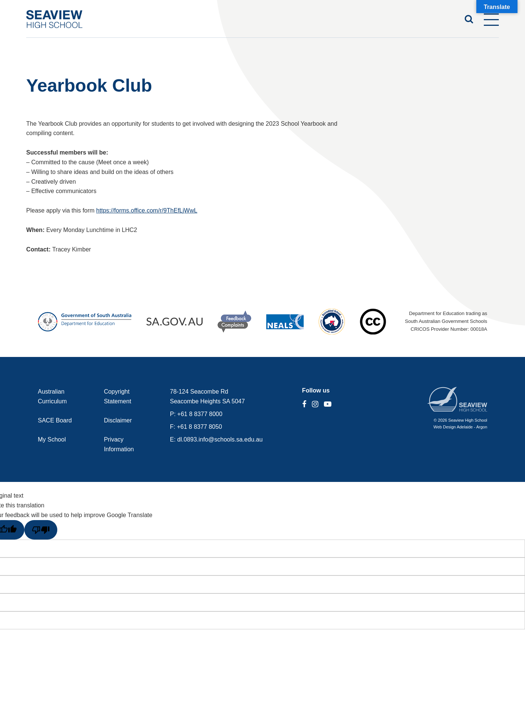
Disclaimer (118, 420)
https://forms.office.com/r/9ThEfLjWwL (146, 210)
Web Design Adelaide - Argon (461, 427)
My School (52, 439)
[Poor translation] (40, 530)
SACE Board (55, 420)
